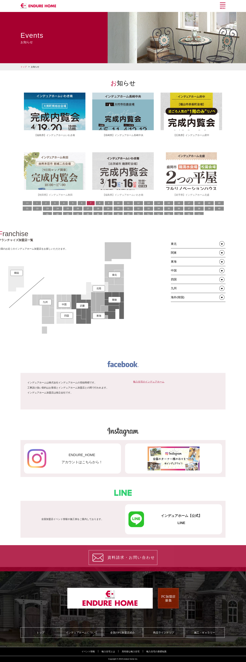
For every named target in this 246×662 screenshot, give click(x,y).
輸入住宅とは (108, 651)
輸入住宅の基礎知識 (156, 651)
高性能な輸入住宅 (131, 651)
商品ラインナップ (163, 632)
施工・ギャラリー (204, 632)
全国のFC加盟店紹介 (122, 632)
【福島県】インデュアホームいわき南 (54, 135)
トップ (23, 67)
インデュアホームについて (82, 632)
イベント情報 (88, 651)
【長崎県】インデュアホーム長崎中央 (123, 135)
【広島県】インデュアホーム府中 (191, 135)
